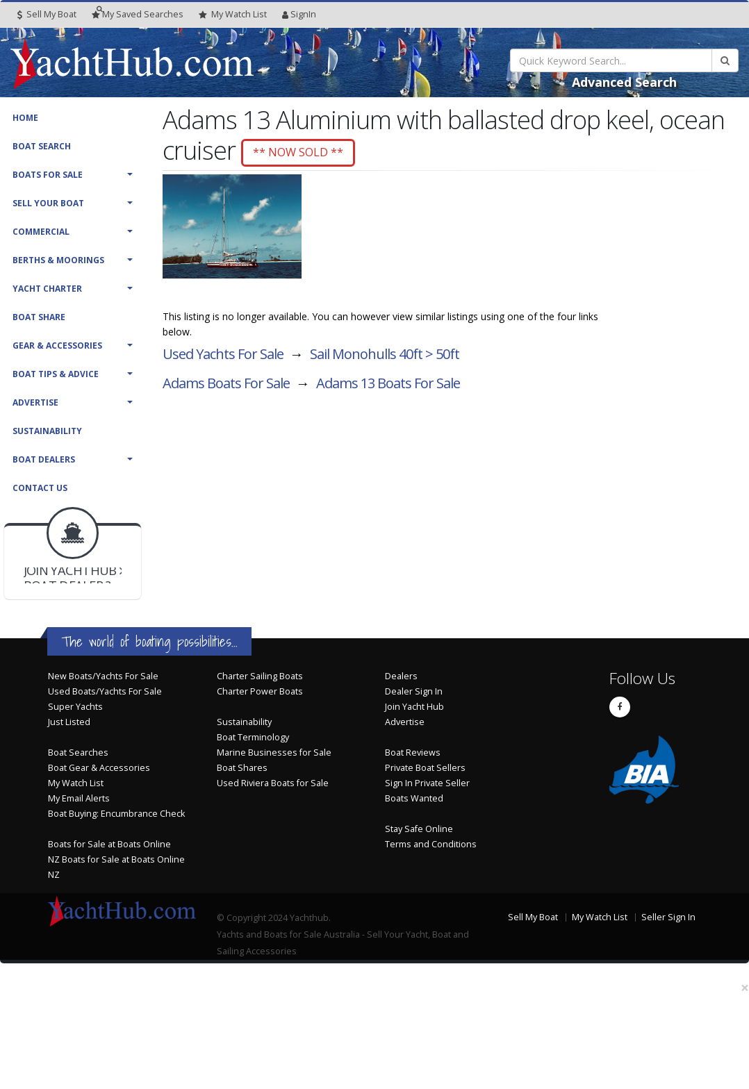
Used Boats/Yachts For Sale (105, 691)
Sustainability (47, 431)
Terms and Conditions (431, 844)
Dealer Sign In (414, 691)
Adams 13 (388, 385)
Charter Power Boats (260, 691)
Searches (137, 14)
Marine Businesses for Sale (274, 752)
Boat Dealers (44, 459)
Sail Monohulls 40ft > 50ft (384, 356)
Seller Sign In (668, 917)
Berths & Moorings (58, 260)
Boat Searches (78, 752)
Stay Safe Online (419, 829)
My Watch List (76, 783)
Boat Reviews (413, 752)
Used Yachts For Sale (223, 356)
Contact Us (40, 488)
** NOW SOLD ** (305, 152)
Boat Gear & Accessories (99, 768)
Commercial (41, 232)
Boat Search (42, 146)
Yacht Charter (47, 288)
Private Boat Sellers (425, 768)
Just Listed (69, 722)
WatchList (233, 14)
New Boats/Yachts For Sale (103, 676)
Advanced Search (624, 82)
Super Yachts (75, 707)
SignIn (299, 14)
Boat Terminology (253, 737)
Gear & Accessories (57, 345)
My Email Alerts (79, 798)
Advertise (35, 402)
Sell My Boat (46, 14)
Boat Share (39, 317)
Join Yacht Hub (414, 707)
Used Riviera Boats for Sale (273, 783)
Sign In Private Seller (427, 783)
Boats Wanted (414, 798)
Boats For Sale (48, 175)
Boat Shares (242, 768)
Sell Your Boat (48, 203)
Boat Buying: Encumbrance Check (116, 814)
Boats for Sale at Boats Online (109, 844)
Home (25, 118)
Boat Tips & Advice (56, 374)
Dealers (401, 676)
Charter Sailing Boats (260, 676)
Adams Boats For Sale (226, 385)
